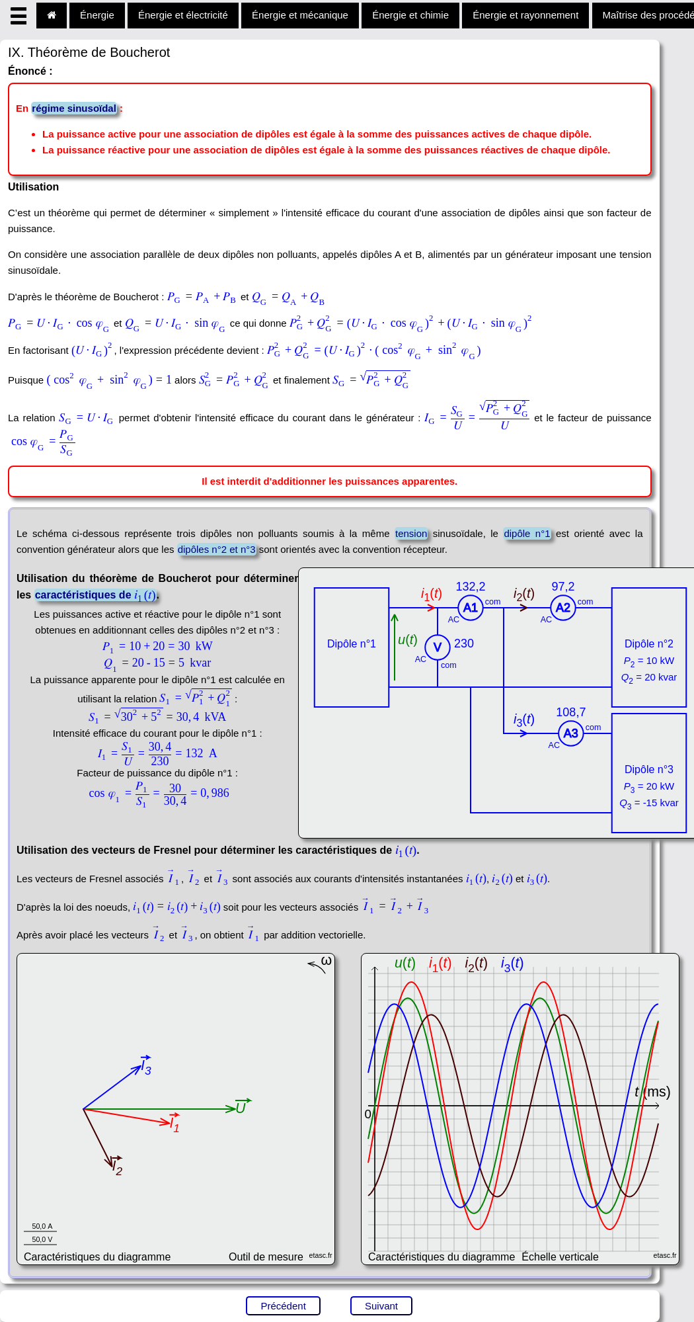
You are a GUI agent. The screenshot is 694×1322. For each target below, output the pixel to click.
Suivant (381, 1305)
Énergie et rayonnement (525, 15)
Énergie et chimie (410, 15)
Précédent (282, 1305)
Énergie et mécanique (300, 15)
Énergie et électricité (183, 15)
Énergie (97, 15)
